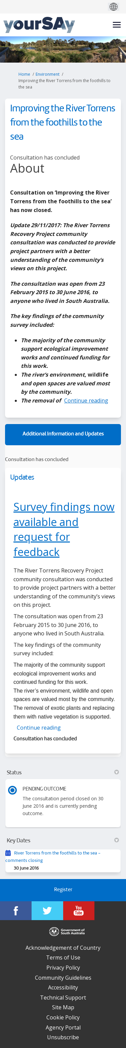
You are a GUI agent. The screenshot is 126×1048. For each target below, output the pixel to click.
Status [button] (63, 773)
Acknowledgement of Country (63, 947)
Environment (47, 74)
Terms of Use (63, 957)
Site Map (63, 1007)
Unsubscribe (63, 1037)
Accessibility (63, 987)
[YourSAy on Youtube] (79, 910)
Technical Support (63, 997)
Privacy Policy (63, 967)
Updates (22, 477)
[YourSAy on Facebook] (16, 910)
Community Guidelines (63, 977)
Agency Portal (63, 1027)
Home (24, 74)
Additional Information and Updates (63, 434)
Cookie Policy (63, 1017)
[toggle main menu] (117, 25)
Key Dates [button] (63, 841)
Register (63, 890)
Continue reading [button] (86, 400)
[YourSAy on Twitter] (47, 910)
